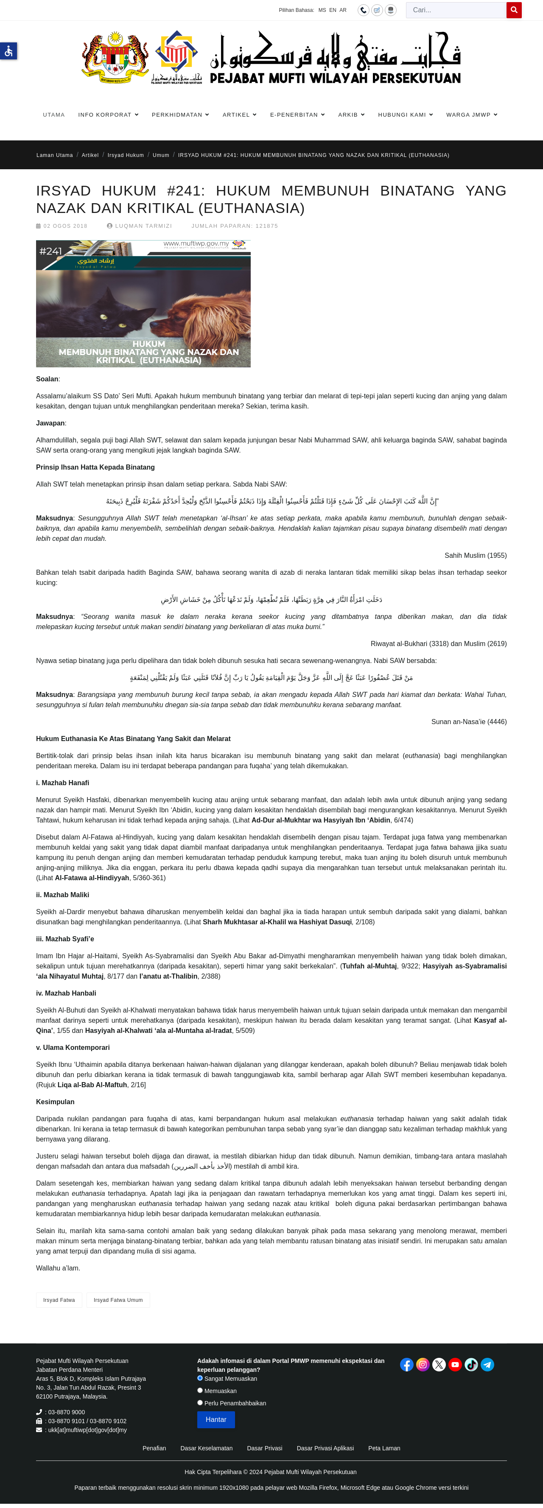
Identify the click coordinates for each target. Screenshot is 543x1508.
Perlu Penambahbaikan (231, 1403)
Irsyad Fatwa (59, 1300)
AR (343, 10)
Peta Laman (384, 1448)
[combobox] (456, 10)
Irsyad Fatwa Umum (118, 1300)
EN (332, 10)
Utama (54, 115)
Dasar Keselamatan (206, 1448)
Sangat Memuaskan (227, 1378)
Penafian (154, 1448)
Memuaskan (217, 1391)
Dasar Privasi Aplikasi (325, 1448)
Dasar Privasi (264, 1448)
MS (322, 10)
